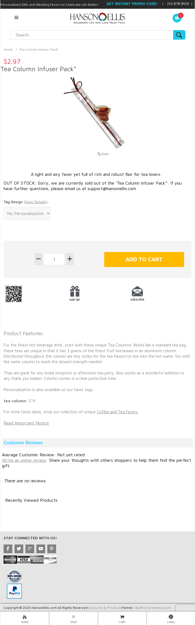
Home (8, 49)
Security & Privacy (104, 608)
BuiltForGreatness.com (153, 608)
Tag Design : (26, 201)
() (36, 201)
